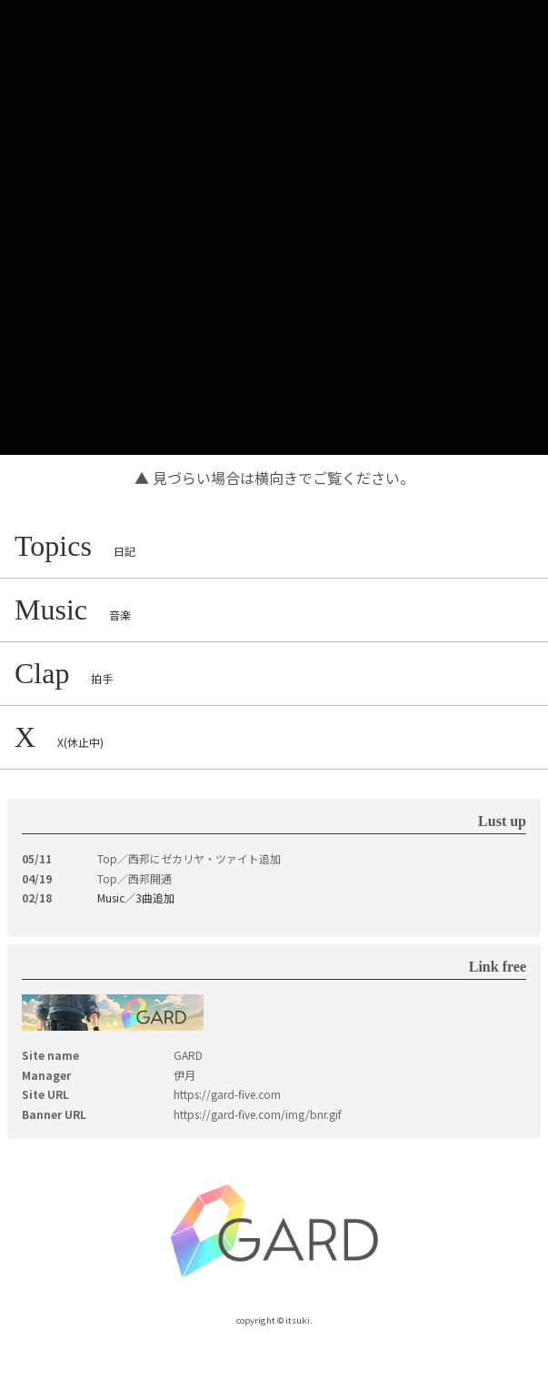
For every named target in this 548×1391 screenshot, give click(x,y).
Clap (64, 673)
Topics (75, 545)
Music (73, 609)
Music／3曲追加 (135, 897)
